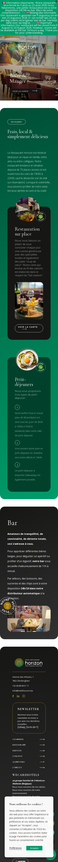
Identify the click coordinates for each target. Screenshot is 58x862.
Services (16, 750)
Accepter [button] (34, 848)
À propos (17, 756)
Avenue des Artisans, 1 (29, 679)
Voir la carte (20, 91)
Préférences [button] (15, 847)
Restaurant (19, 745)
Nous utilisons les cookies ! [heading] (26, 804)
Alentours (18, 762)
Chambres (18, 739)
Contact (17, 767)
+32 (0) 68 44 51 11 (20, 685)
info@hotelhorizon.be (22, 690)
